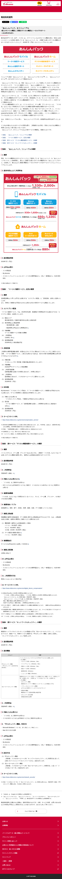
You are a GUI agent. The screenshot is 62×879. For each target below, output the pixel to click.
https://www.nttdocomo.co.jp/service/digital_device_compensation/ (22, 588)
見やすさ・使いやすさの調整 (11, 849)
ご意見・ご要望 (7, 861)
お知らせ (5, 821)
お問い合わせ (6, 865)
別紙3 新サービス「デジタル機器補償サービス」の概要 (19, 140)
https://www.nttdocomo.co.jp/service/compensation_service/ (20, 420)
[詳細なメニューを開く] (58, 3)
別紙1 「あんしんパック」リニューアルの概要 (17, 135)
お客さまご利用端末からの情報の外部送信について (18, 845)
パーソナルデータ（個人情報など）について (15, 833)
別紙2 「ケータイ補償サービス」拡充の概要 (16, 137)
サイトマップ (6, 857)
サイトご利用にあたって (9, 841)
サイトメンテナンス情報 (30, 853)
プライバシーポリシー (9, 837)
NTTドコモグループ (30, 869)
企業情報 (5, 825)
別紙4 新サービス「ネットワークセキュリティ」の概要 (19, 143)
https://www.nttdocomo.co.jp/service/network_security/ (18, 777)
